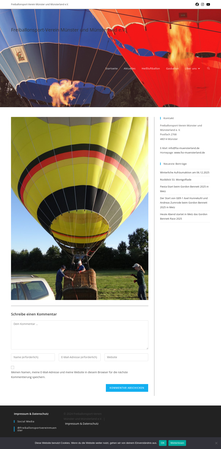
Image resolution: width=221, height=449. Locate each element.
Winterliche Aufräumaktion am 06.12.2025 (184, 172)
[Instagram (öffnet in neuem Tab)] (202, 4)
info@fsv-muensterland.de (183, 148)
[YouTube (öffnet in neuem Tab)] (207, 4)
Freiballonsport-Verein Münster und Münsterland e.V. (68, 29)
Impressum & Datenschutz (31, 414)
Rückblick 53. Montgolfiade (175, 179)
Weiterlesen (177, 442)
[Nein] (216, 443)
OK (163, 442)
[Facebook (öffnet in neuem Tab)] (197, 4)
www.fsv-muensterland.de (189, 152)
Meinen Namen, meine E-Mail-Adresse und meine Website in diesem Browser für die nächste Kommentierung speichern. (69, 374)
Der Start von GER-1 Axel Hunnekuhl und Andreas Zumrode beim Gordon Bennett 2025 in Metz (184, 202)
